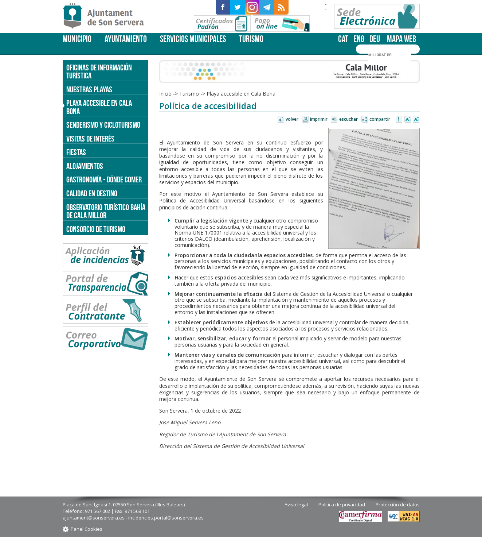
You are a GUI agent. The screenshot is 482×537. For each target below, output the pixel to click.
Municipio (77, 39)
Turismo (251, 39)
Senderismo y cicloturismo (103, 124)
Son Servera (106, 16)
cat (343, 39)
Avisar (399, 119)
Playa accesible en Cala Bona (241, 93)
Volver (292, 119)
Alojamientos (84, 166)
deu (374, 39)
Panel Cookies (86, 529)
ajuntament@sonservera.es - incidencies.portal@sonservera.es (133, 517)
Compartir (379, 119)
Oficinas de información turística (99, 71)
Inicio (165, 93)
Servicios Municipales (193, 39)
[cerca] (380, 55)
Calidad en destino (91, 193)
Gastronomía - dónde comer (104, 179)
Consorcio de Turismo (95, 229)
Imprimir (319, 119)
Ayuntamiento (126, 39)
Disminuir (407, 119)
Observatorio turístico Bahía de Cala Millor (105, 211)
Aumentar (416, 119)
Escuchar (348, 119)
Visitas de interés (90, 138)
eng (358, 39)
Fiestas (76, 152)
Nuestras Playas (89, 89)
